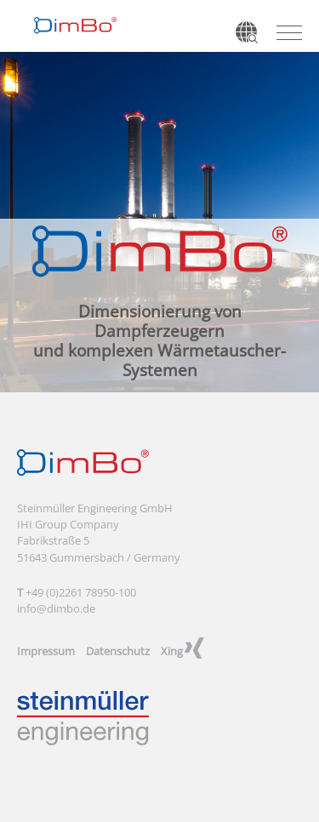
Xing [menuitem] (172, 651)
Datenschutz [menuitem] (118, 651)
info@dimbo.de (56, 608)
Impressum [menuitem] (46, 651)
